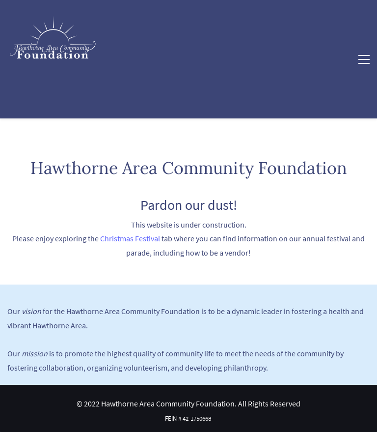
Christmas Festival (130, 238)
